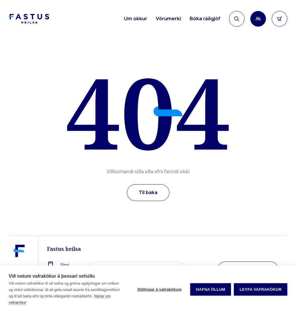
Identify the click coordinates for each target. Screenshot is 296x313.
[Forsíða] (29, 19)
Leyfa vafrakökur (261, 289)
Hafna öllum (210, 289)
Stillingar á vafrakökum (159, 289)
